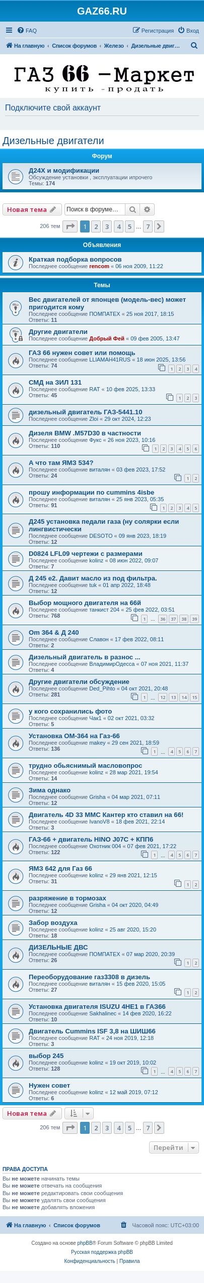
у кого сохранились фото (70, 711)
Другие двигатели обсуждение (79, 681)
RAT (94, 389)
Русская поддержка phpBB (102, 1252)
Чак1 (95, 718)
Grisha (97, 797)
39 (194, 619)
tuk (93, 585)
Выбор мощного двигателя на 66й (85, 603)
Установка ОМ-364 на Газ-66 (74, 736)
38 (183, 619)
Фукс (95, 440)
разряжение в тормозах (67, 898)
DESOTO (100, 536)
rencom (99, 266)
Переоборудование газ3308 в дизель (89, 977)
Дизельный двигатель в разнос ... (85, 657)
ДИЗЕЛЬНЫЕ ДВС (58, 947)
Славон (98, 639)
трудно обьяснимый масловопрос (85, 765)
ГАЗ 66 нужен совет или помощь (82, 353)
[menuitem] (27, 31)
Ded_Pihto (102, 688)
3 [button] (107, 226)
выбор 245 (46, 1056)
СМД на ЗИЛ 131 (55, 382)
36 (162, 619)
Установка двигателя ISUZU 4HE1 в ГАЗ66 (97, 1006)
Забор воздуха (53, 922)
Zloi (93, 419)
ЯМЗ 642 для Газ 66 (60, 868)
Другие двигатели (58, 331)
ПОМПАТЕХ (104, 314)
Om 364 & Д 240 (54, 632)
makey (97, 743)
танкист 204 (104, 610)
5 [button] (129, 226)
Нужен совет (49, 1085)
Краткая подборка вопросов (75, 259)
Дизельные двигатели (53, 140)
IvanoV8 (99, 822)
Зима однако (50, 790)
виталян (99, 469)
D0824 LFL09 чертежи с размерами (86, 553)
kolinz (96, 560)
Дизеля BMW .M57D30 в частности (85, 433)
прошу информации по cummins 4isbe (91, 492)
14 (183, 697)
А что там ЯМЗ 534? (61, 462)
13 (173, 697)
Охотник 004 (105, 846)
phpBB (85, 1243)
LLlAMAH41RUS (109, 360)
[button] (70, 226)
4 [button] (118, 226)
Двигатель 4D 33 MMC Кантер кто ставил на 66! (106, 815)
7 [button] (148, 226)
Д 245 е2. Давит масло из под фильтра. (93, 578)
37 (173, 619)
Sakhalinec (102, 1013)
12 (162, 697)
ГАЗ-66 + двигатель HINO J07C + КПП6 (91, 839)
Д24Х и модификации (64, 170)
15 (194, 697)
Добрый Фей (106, 338)
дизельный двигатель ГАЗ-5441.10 (86, 412)
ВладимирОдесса (111, 664)
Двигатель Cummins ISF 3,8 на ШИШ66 (92, 1031)
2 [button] (96, 226)
